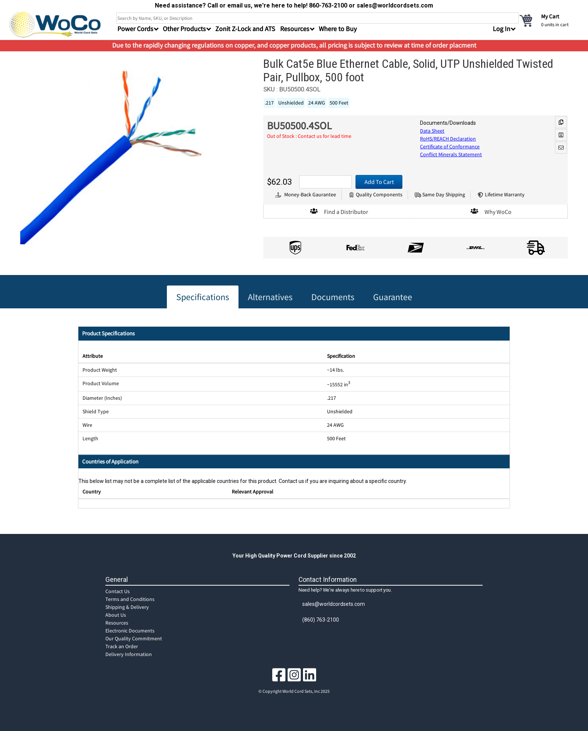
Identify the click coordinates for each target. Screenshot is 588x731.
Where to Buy (338, 28)
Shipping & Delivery (127, 607)
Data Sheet (432, 130)
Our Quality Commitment (133, 638)
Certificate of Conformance (450, 146)
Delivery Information (128, 654)
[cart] (549, 20)
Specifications (202, 297)
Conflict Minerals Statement (451, 154)
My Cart (550, 16)
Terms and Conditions (129, 599)
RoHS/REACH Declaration (448, 138)
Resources (116, 622)
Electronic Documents (129, 630)
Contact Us (117, 591)
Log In (501, 28)
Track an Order (121, 646)
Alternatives (270, 297)
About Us (115, 614)
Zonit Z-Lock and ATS (245, 28)
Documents (332, 297)
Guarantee (392, 297)
